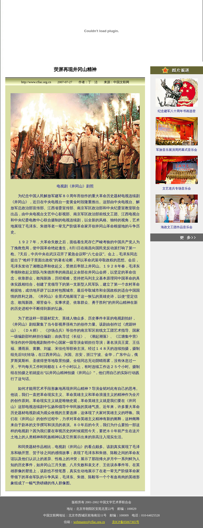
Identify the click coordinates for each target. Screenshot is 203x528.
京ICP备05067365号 (125, 522)
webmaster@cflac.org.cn (89, 522)
